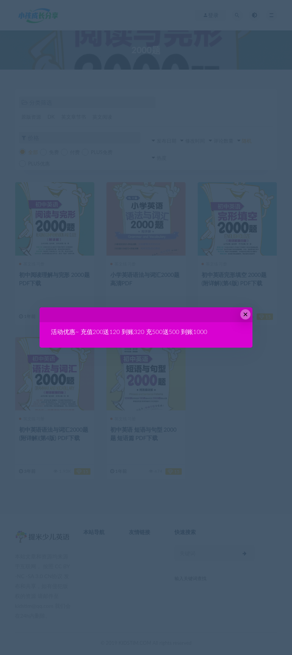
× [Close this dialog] (245, 314)
